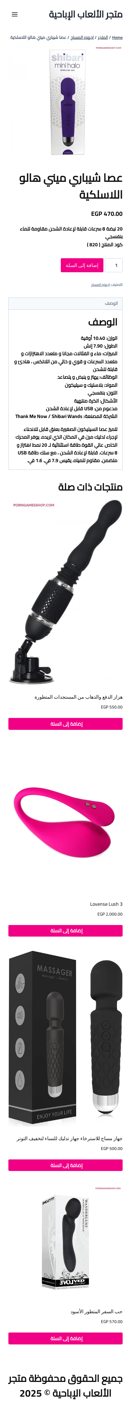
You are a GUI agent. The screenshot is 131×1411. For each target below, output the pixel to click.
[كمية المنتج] (114, 265)
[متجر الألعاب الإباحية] (86, 14)
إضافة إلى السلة (82, 265)
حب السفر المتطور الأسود (97, 1311)
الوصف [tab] (111, 303)
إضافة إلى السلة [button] (65, 723)
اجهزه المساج (100, 284)
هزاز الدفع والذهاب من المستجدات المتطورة (79, 696)
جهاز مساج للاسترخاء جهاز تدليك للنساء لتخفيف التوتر (70, 1138)
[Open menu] (14, 14)
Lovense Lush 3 (106, 904)
